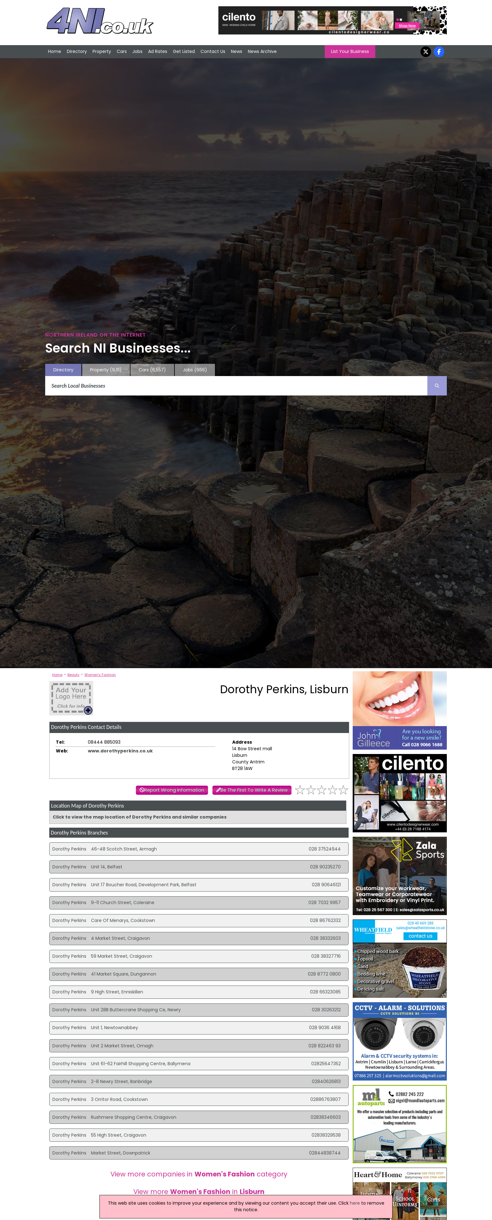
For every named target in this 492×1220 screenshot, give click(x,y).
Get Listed (184, 51)
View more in (199, 1191)
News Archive (262, 51)
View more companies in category (198, 1174)
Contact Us (213, 51)
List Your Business (350, 51)
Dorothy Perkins (69, 849)
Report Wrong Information (174, 790)
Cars (122, 51)
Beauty (73, 674)
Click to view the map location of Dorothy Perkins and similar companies (140, 817)
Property (102, 51)
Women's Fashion (100, 674)
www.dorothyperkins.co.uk (120, 751)
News (236, 51)
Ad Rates (157, 51)
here (355, 1203)
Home (54, 51)
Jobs (137, 51)
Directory (77, 51)
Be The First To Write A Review (254, 790)
